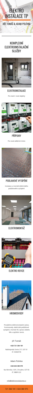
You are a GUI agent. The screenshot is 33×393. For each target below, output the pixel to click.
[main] (16, 16)
